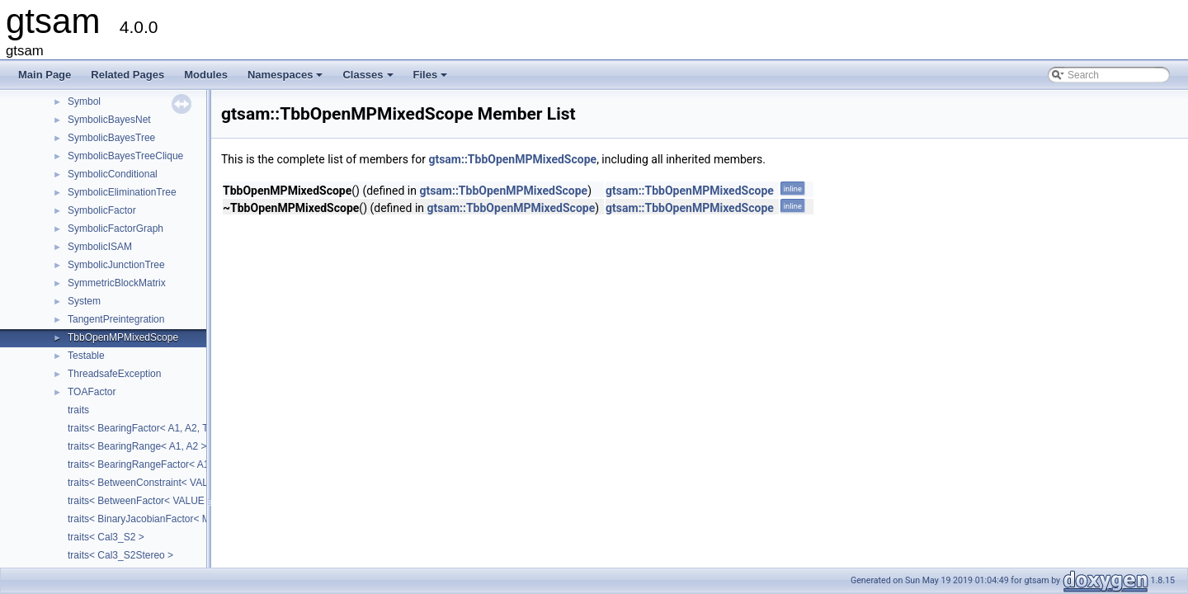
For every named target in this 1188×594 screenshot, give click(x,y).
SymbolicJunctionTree (116, 265)
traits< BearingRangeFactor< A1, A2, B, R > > (168, 464)
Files (431, 79)
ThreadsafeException (114, 374)
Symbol (84, 101)
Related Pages (127, 74)
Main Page (44, 74)
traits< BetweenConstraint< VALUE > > (153, 482)
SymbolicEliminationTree (122, 192)
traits (78, 410)
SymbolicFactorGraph (115, 228)
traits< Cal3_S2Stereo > (120, 555)
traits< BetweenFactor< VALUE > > (145, 501)
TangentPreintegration (116, 319)
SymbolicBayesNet (109, 119)
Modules (206, 74)
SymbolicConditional (113, 174)
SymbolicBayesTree (111, 138)
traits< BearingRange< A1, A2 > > (141, 446)
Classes (368, 79)
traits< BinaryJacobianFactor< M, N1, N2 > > (165, 519)
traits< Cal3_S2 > (106, 537)
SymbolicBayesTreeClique (125, 156)
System (84, 301)
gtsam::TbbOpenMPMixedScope (512, 159)
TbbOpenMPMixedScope (123, 337)
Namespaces (287, 79)
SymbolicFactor (102, 210)
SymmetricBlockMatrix (117, 283)
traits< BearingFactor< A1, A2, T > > (146, 428)
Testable (86, 355)
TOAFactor (92, 392)
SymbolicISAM (100, 246)
